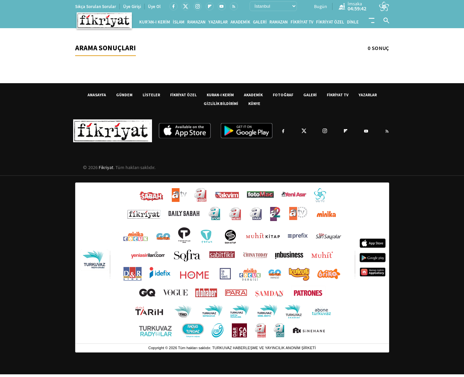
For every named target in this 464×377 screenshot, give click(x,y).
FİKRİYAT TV (302, 23)
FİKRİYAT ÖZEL (330, 23)
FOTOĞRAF (283, 97)
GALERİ (260, 23)
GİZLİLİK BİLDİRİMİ (221, 106)
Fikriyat (106, 170)
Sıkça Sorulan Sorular (95, 6)
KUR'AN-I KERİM (154, 23)
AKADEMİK (240, 23)
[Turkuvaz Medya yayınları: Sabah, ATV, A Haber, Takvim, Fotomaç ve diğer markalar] (232, 266)
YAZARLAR (218, 23)
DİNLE (353, 23)
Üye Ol (154, 6)
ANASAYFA (97, 97)
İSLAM (179, 23)
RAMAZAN (196, 23)
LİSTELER (151, 97)
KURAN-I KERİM (220, 97)
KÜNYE (254, 106)
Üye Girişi (132, 6)
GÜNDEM (124, 97)
